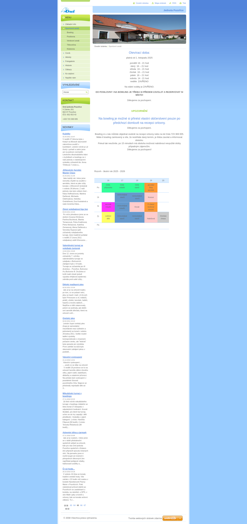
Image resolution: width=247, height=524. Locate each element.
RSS (174, 3)
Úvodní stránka (100, 46)
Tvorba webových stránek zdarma (145, 518)
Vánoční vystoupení (72, 357)
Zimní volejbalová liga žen (75, 209)
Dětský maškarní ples (73, 284)
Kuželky (66, 134)
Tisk (184, 3)
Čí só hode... (69, 469)
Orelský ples (69, 318)
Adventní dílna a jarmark (74, 432)
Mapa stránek (160, 3)
